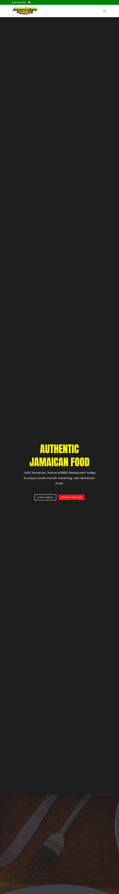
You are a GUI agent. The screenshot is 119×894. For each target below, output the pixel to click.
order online (71, 497)
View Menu (45, 497)
